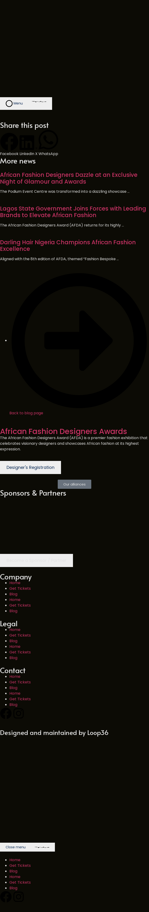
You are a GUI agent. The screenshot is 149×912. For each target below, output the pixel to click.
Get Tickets (20, 588)
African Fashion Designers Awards (63, 431)
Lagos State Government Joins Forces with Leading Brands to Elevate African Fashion (73, 212)
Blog (13, 594)
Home (14, 583)
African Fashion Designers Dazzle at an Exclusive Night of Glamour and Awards (69, 178)
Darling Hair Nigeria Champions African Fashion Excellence (68, 245)
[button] (9, 145)
